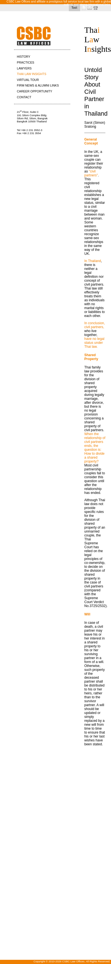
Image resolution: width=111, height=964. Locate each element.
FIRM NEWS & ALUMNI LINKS (38, 85)
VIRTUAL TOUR (28, 79)
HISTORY (23, 56)
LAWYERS (24, 68)
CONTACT (24, 97)
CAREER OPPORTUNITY (34, 91)
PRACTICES (25, 62)
